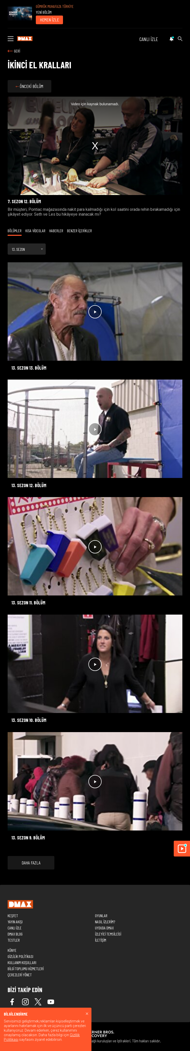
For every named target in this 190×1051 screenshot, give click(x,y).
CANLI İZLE (148, 39)
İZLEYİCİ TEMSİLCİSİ (108, 933)
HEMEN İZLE (49, 19)
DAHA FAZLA (31, 862)
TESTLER (14, 940)
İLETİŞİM (100, 940)
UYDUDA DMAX (104, 927)
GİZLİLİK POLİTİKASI (20, 956)
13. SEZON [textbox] (18, 249)
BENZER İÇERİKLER (79, 230)
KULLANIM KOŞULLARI (22, 962)
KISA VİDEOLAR (35, 230)
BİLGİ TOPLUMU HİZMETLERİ (26, 968)
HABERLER (56, 230)
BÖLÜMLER (15, 230)
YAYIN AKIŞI (15, 921)
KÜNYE (12, 950)
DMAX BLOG (15, 933)
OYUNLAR (101, 915)
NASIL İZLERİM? (105, 921)
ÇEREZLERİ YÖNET (20, 974)
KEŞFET (13, 915)
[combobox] (27, 249)
